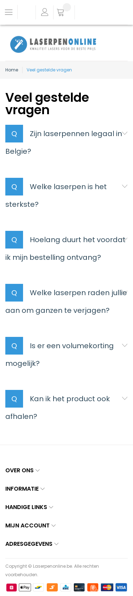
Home (11, 70)
